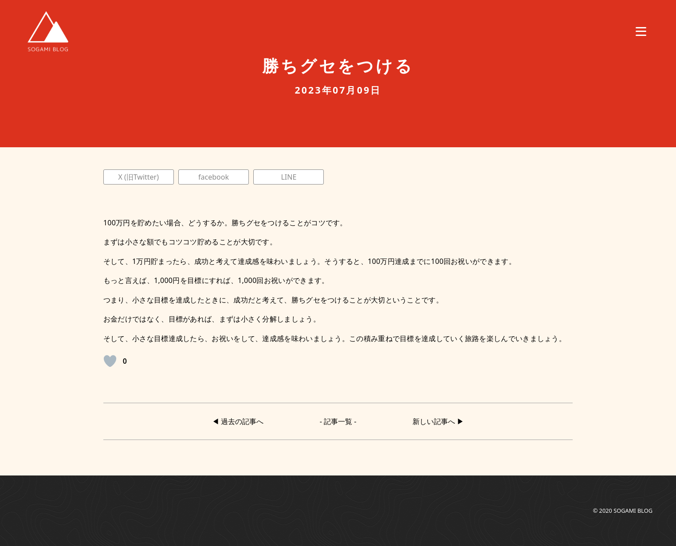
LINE (288, 177)
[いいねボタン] (110, 361)
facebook (213, 177)
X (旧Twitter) (138, 177)
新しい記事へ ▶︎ (438, 421)
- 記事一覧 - (338, 421)
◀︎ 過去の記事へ (237, 421)
